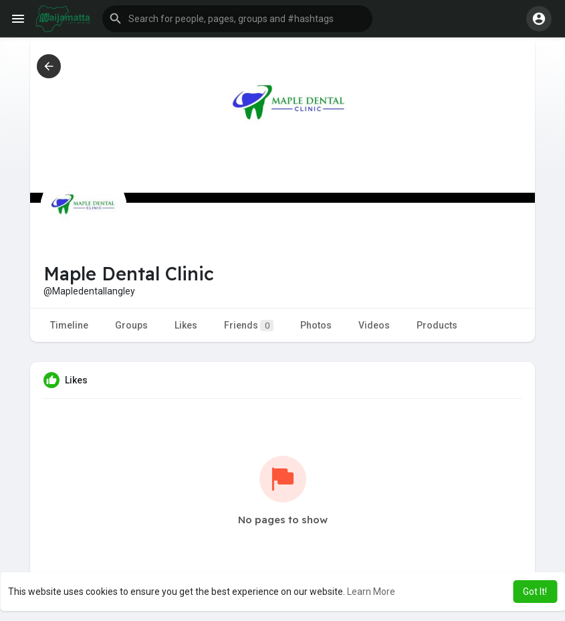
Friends (248, 325)
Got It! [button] (535, 591)
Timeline (69, 325)
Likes (186, 325)
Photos (316, 325)
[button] (237, 18)
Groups (131, 325)
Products (437, 325)
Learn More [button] (371, 591)
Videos (374, 325)
